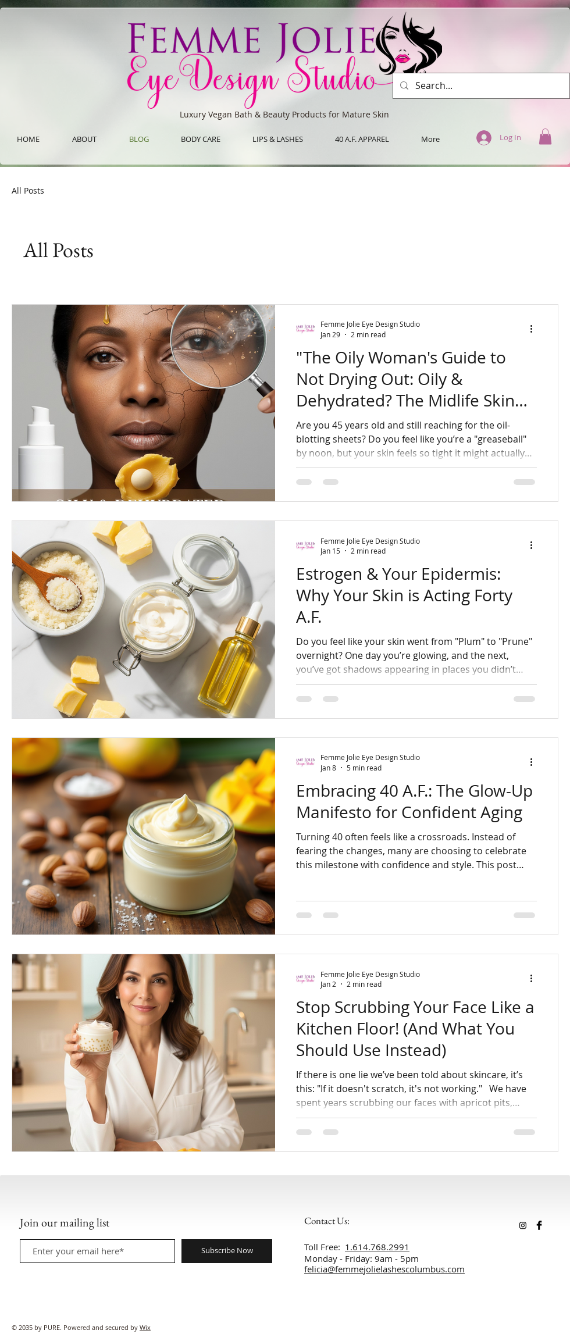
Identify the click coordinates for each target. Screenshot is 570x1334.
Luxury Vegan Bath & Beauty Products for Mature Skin (284, 114)
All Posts (28, 190)
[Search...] (480, 85)
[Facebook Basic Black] (539, 1225)
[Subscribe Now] (226, 1251)
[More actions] (535, 329)
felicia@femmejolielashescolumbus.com (384, 1269)
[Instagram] (523, 1225)
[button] (545, 136)
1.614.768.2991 (377, 1247)
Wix (145, 1327)
